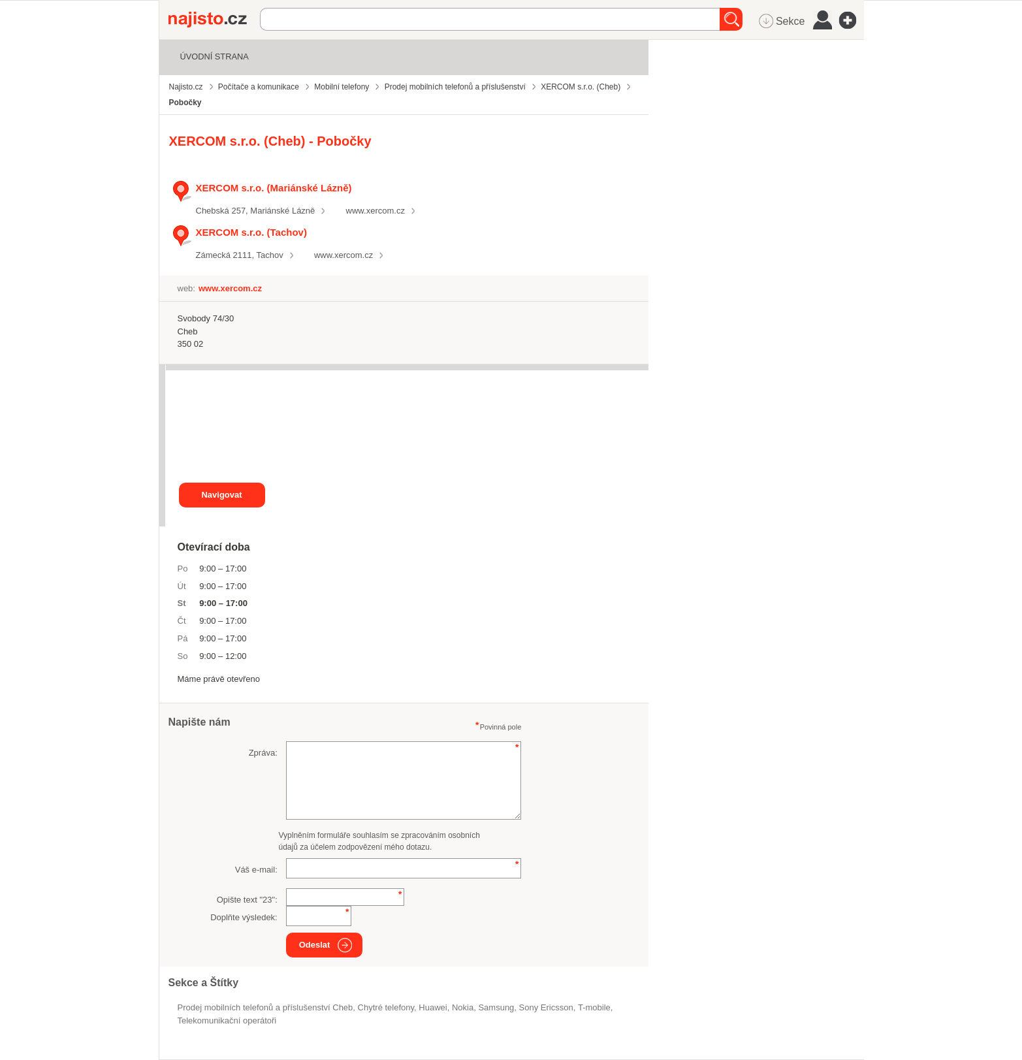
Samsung (496, 1007)
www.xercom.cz (375, 211)
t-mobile (594, 1007)
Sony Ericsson (546, 1007)
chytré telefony (386, 1007)
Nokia (462, 1007)
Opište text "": (247, 900)
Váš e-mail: (256, 870)
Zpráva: (263, 753)
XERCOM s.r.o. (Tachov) (251, 232)
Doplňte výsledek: (244, 917)
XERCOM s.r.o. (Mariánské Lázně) (274, 187)
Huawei (433, 1007)
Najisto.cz (214, 19)
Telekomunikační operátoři (227, 1020)
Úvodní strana (214, 56)
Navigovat (221, 495)
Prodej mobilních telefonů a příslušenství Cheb (265, 1007)
